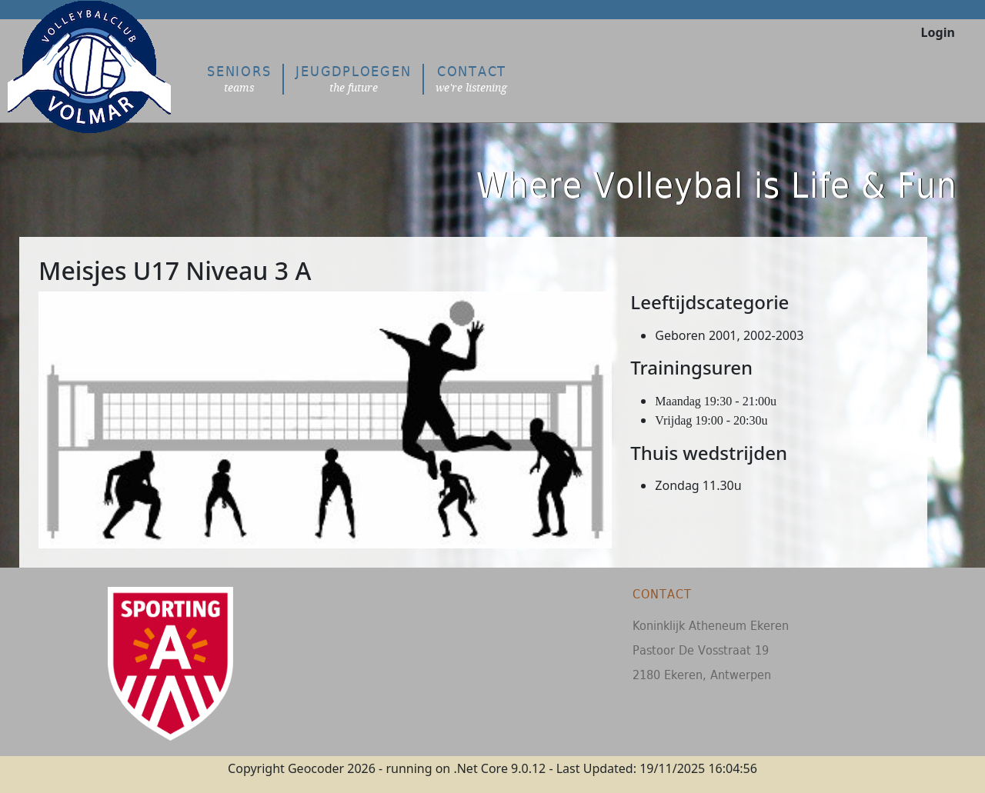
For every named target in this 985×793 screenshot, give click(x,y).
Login (938, 32)
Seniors (239, 79)
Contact (471, 79)
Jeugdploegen (353, 79)
